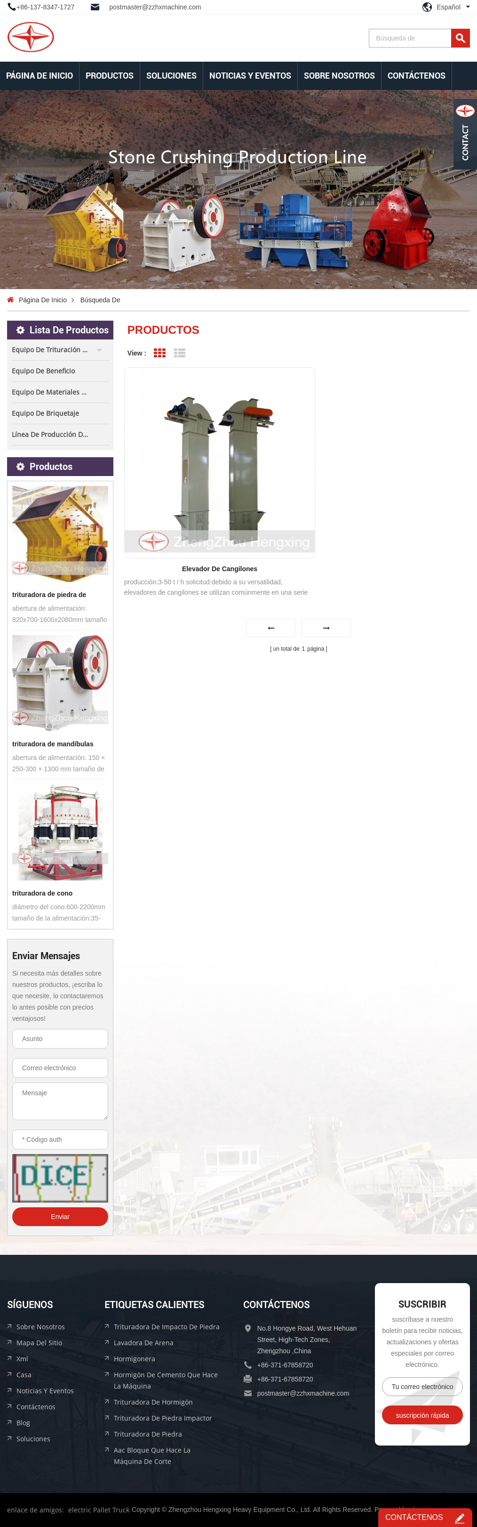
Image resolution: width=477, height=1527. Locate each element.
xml (22, 1358)
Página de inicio (39, 76)
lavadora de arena (144, 1342)
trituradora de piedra (148, 1434)
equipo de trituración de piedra (60, 349)
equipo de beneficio (43, 370)
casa (24, 1374)
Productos (110, 76)
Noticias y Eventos (250, 76)
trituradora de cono (42, 893)
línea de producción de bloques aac (60, 434)
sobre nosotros (339, 76)
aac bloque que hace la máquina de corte (152, 1456)
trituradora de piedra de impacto (49, 595)
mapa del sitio (39, 1342)
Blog (23, 1422)
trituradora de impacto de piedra (167, 1326)
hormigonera (134, 1358)
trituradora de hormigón (153, 1402)
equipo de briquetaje (45, 413)
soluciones (171, 76)
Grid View (159, 353)
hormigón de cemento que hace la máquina (166, 1380)
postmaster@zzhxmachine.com (155, 7)
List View (180, 353)
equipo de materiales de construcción (60, 392)
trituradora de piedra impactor (163, 1418)
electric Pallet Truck (98, 1509)
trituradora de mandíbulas (53, 744)
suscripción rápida (422, 1415)
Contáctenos (416, 76)
